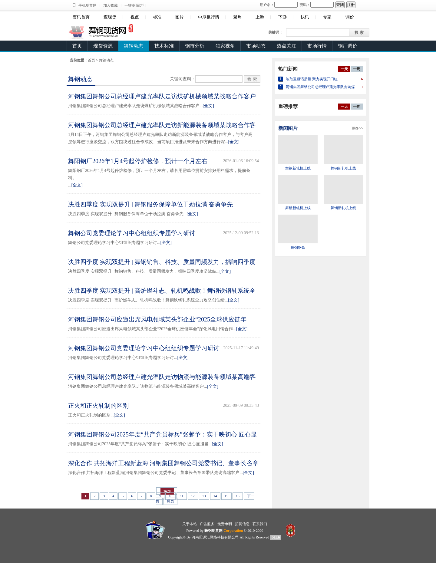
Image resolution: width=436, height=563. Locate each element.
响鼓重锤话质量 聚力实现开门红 (312, 79)
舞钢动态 (133, 45)
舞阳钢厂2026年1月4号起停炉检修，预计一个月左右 (137, 161)
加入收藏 (110, 5)
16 (237, 496)
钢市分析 (194, 45)
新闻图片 (288, 128)
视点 (134, 17)
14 (215, 496)
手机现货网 (87, 5)
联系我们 (260, 524)
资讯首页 (81, 17)
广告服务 (207, 524)
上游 (260, 17)
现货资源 (103, 45)
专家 (327, 17)
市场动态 (256, 45)
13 (204, 496)
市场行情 (317, 45)
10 (170, 496)
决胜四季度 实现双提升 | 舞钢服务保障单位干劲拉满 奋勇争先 (150, 204)
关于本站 (189, 524)
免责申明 (224, 524)
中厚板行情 (208, 17)
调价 (349, 17)
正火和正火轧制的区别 (98, 405)
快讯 (305, 17)
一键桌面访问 (135, 5)
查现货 (110, 17)
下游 (282, 17)
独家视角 (225, 45)
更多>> (357, 128)
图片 (179, 17)
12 (193, 496)
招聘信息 (242, 524)
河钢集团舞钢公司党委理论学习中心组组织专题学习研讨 (144, 348)
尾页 (170, 501)
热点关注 (286, 45)
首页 (77, 45)
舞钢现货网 (213, 530)
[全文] (208, 106)
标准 (157, 17)
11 (181, 496)
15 (226, 496)
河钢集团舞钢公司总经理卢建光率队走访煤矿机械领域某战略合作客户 (162, 96)
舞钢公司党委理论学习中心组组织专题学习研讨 (131, 233)
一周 (356, 69)
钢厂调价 (347, 45)
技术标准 (164, 45)
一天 (344, 69)
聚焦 (237, 17)
